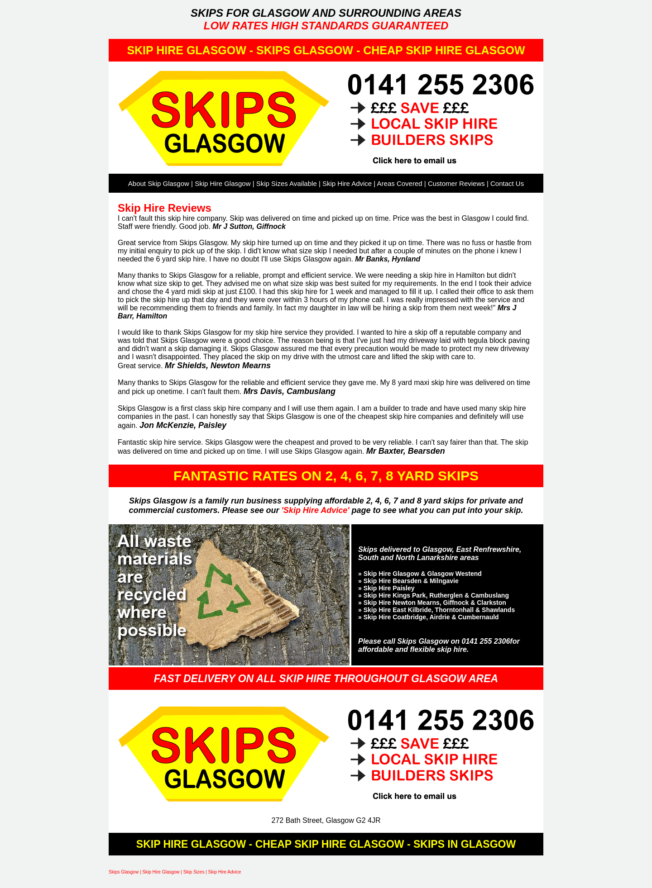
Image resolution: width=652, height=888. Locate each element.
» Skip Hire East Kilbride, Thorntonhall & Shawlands (436, 609)
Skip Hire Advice (347, 183)
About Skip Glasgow (158, 183)
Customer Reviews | (459, 183)
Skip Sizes (194, 871)
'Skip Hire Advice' (317, 510)
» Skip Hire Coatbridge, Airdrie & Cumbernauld (428, 617)
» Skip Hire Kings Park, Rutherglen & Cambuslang (433, 595)
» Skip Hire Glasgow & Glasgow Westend (420, 573)
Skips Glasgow (124, 871)
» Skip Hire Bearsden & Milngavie (408, 580)
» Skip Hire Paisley (386, 588)
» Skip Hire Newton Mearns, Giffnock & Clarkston (432, 602)
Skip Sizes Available (286, 183)
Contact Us (507, 183)
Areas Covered (399, 183)
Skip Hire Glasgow (222, 183)
